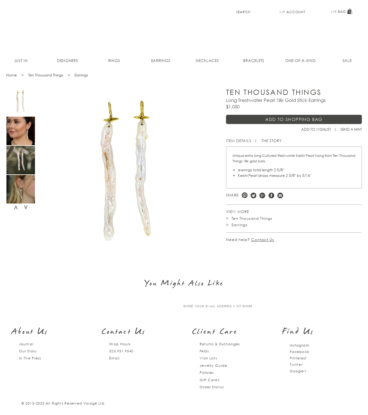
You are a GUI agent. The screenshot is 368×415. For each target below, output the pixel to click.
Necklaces (207, 60)
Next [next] (26, 207)
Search (243, 12)
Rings (114, 60)
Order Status (212, 387)
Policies (207, 372)
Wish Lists (208, 358)
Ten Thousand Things (45, 75)
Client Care (215, 332)
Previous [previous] (16, 207)
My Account (292, 12)
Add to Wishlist (316, 129)
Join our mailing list (140, 306)
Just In (21, 60)
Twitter (253, 195)
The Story (272, 140)
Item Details (238, 140)
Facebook (271, 195)
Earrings (161, 60)
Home (11, 75)
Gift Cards (210, 380)
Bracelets (253, 60)
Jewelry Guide (213, 365)
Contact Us (262, 239)
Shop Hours (120, 344)
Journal (26, 344)
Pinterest (244, 195)
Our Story (28, 351)
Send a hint (351, 129)
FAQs (204, 351)
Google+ (298, 371)
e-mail (280, 195)
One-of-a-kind (300, 60)
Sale (347, 60)
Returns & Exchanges (220, 344)
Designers (67, 60)
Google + (262, 195)
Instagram (299, 345)
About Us (29, 332)
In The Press (30, 358)
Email (114, 358)
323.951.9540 (121, 351)
